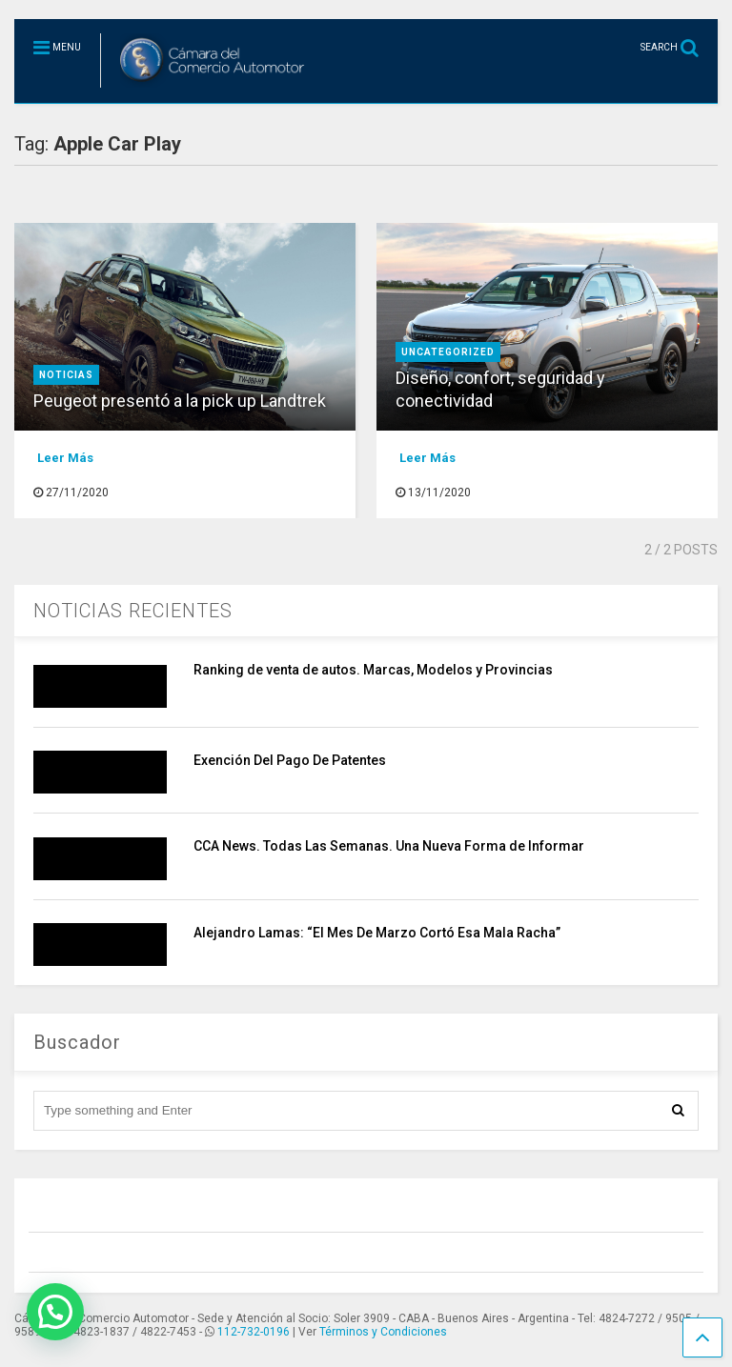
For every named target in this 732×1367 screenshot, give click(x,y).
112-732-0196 (253, 1331)
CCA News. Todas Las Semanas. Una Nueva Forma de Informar (388, 846)
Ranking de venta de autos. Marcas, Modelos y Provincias (373, 669)
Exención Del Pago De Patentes (289, 760)
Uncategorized (448, 352)
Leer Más (65, 458)
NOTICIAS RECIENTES (133, 610)
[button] (55, 1311)
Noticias (66, 375)
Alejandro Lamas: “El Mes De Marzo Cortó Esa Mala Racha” (376, 932)
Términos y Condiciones (383, 1331)
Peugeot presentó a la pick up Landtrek (179, 401)
